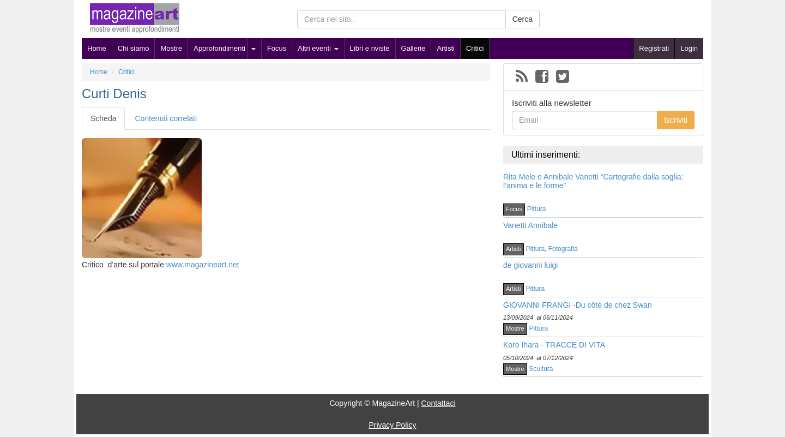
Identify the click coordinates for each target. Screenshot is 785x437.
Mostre (171, 48)
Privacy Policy (392, 425)
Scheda (103, 118)
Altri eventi (318, 48)
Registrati (654, 48)
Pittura (536, 209)
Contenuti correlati (166, 118)
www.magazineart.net (202, 264)
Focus (276, 48)
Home (96, 48)
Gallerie (413, 48)
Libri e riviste (370, 48)
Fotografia (563, 249)
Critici (475, 48)
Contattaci (438, 403)
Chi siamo (133, 48)
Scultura (541, 369)
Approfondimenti (219, 48)
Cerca (522, 19)
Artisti (446, 48)
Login (689, 48)
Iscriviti (675, 120)
